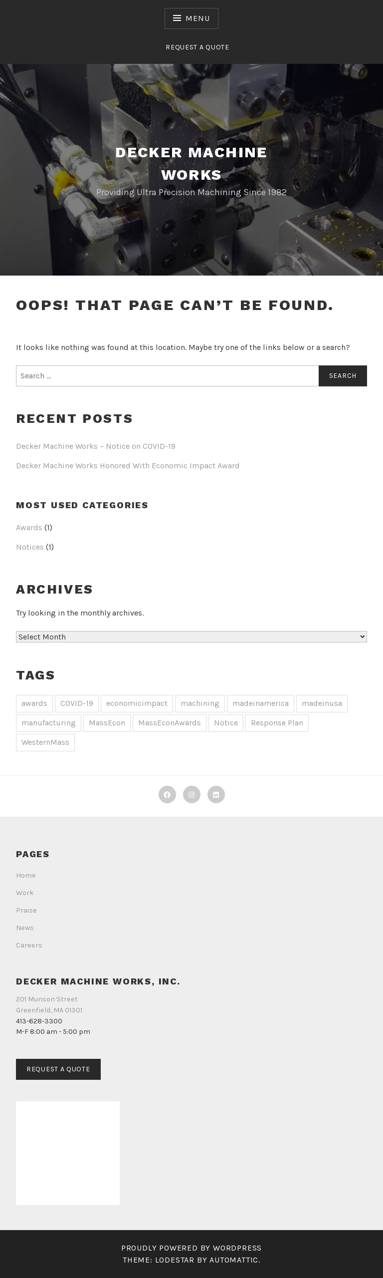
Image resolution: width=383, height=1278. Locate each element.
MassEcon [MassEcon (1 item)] (107, 722)
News (25, 928)
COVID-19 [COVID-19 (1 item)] (76, 703)
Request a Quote (197, 47)
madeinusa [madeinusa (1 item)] (322, 703)
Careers (29, 945)
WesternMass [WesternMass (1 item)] (45, 742)
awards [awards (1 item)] (34, 703)
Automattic (233, 1260)
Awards (29, 527)
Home (26, 875)
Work (25, 893)
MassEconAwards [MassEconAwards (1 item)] (169, 722)
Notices (30, 547)
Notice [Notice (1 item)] (226, 722)
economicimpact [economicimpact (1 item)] (137, 703)
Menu (197, 18)
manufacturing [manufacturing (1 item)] (48, 722)
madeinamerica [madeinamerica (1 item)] (260, 703)
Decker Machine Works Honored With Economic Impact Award (128, 465)
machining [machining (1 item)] (200, 703)
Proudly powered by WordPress (191, 1248)
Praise (26, 910)
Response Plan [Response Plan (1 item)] (277, 722)
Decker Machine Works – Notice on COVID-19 (96, 446)
